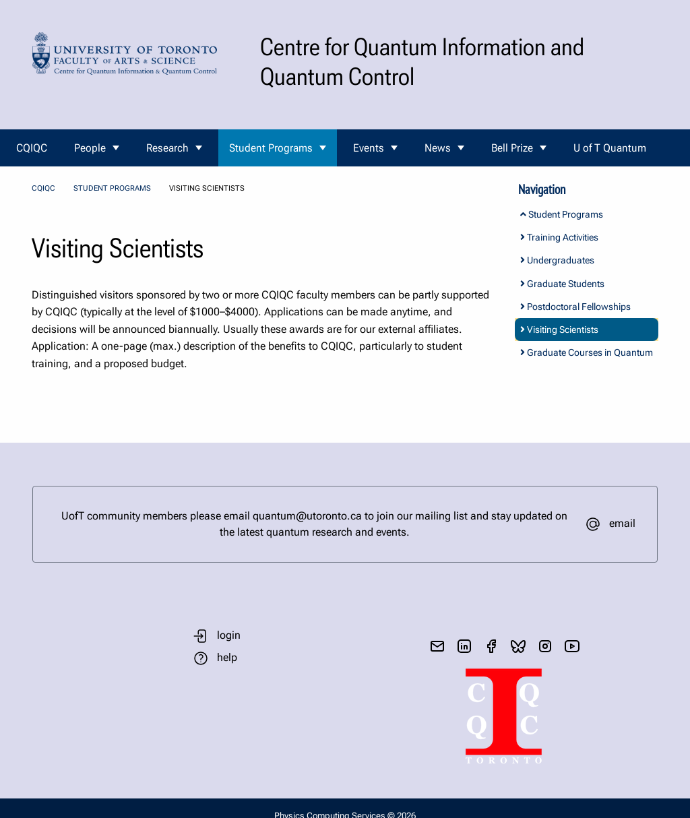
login (229, 635)
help (227, 657)
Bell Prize (512, 147)
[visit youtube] (572, 646)
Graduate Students (562, 283)
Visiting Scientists (559, 329)
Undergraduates (557, 260)
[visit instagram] (545, 646)
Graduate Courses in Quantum (586, 352)
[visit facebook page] (491, 646)
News (438, 147)
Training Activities (559, 237)
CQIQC (31, 147)
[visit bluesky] (518, 646)
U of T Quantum (609, 147)
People (90, 147)
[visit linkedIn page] (464, 646)
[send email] (437, 646)
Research (167, 147)
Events (368, 147)
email (622, 523)
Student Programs (271, 147)
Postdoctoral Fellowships (575, 306)
